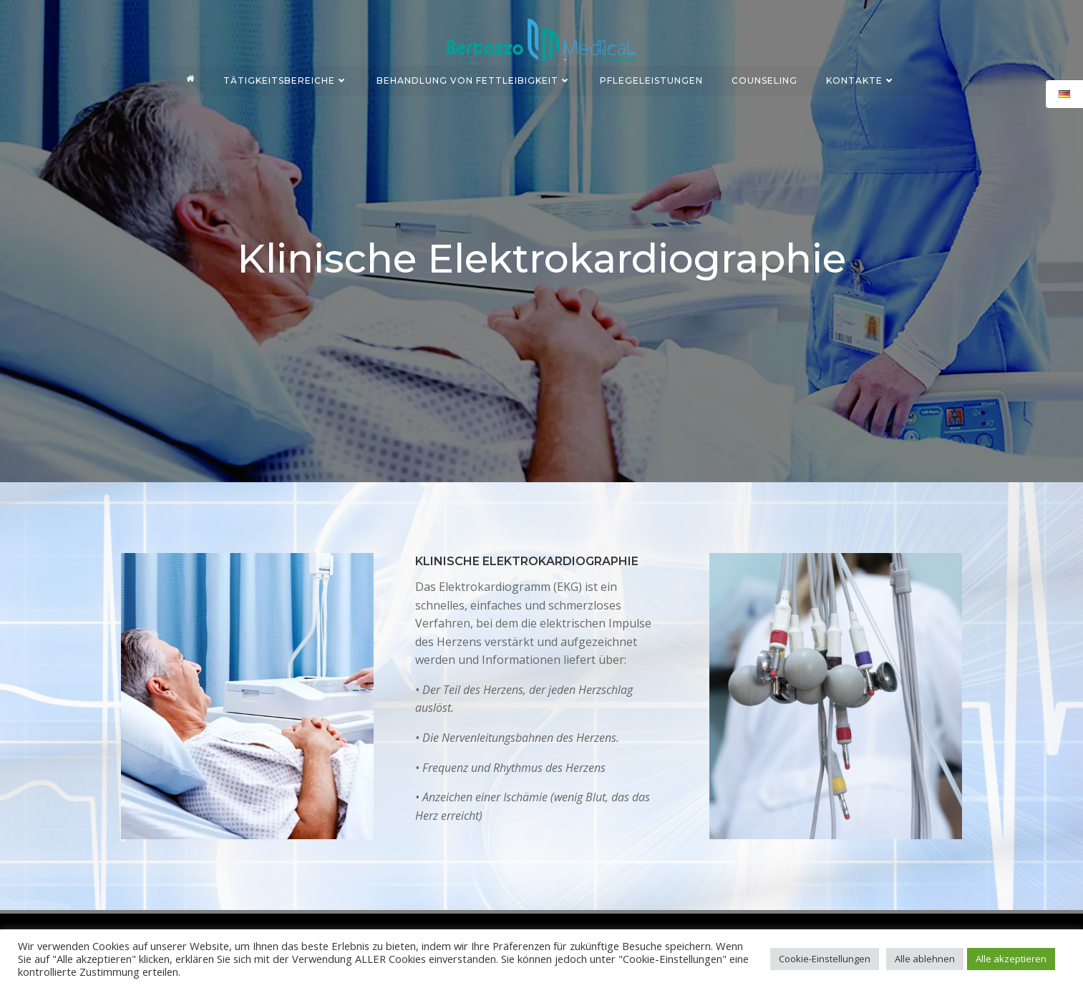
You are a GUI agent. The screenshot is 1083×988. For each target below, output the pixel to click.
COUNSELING (765, 77)
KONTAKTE (861, 77)
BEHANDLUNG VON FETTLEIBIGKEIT (474, 77)
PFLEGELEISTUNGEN (652, 77)
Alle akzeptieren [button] (1011, 958)
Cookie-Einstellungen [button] (824, 958)
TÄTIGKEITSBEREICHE (286, 77)
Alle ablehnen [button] (925, 958)
